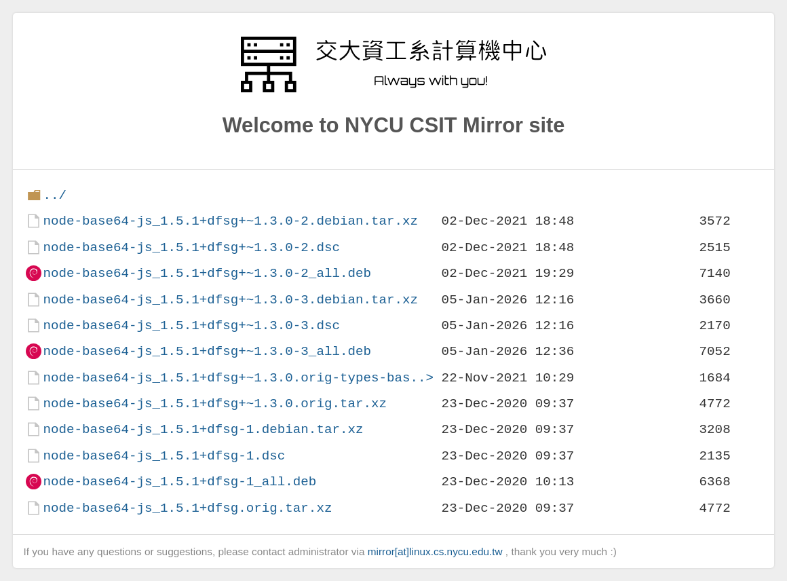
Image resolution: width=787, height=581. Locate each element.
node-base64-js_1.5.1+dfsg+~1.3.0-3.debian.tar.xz (230, 299)
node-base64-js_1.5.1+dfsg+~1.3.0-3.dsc (191, 325)
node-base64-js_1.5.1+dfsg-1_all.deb (179, 481)
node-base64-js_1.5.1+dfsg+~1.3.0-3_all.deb (207, 351)
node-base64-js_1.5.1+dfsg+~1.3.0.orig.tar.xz (215, 403)
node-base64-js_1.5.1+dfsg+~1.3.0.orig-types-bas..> (238, 378)
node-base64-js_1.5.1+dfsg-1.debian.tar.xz (203, 429)
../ (54, 195)
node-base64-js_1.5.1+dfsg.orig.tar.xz (187, 508)
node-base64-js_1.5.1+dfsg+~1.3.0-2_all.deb (207, 273)
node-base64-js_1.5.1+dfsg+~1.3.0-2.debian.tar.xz (230, 221)
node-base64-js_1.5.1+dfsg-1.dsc (164, 456)
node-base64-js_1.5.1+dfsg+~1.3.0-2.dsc (191, 247)
